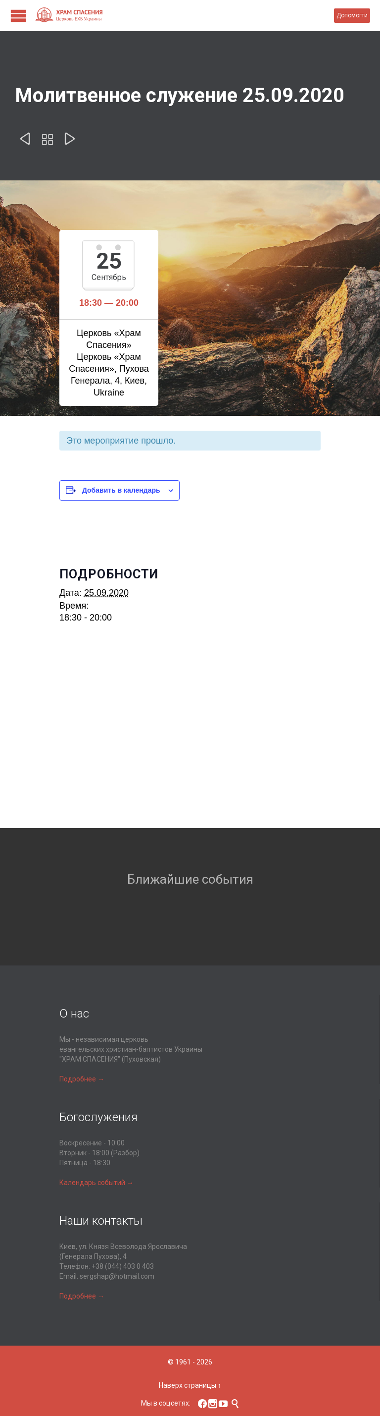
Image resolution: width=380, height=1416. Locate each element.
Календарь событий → (96, 1183)
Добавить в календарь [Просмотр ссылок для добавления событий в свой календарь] (121, 490)
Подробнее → (81, 1079)
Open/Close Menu (18, 15)
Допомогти (352, 15)
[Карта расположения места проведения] (190, 741)
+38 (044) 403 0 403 (123, 1266)
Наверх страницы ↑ (190, 1385)
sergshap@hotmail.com (117, 1276)
